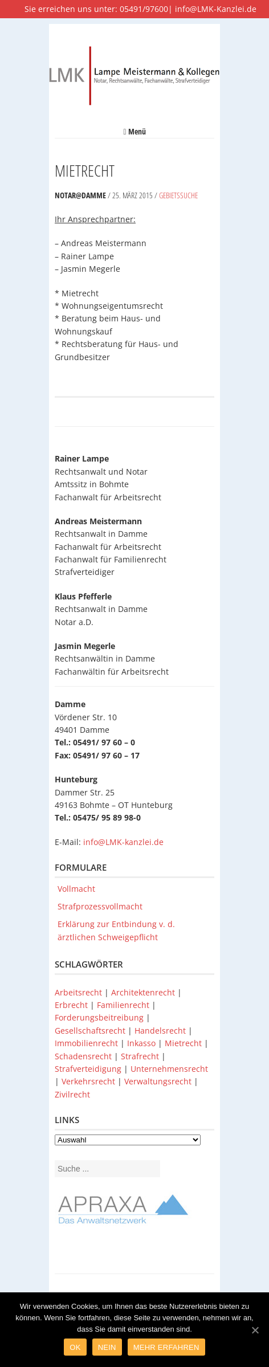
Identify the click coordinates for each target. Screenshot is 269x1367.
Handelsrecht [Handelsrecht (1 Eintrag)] (161, 1030)
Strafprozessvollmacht (100, 906)
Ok (75, 1347)
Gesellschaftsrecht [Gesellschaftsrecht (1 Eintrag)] (91, 1030)
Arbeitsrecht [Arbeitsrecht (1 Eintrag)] (79, 992)
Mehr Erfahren (166, 1347)
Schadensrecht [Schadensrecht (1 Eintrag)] (84, 1056)
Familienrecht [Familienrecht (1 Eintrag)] (124, 1004)
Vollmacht (76, 888)
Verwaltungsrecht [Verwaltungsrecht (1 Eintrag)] (159, 1081)
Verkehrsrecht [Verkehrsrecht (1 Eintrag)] (89, 1081)
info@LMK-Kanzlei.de (215, 8)
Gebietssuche (178, 195)
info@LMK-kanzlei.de (123, 841)
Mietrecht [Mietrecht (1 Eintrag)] (184, 1043)
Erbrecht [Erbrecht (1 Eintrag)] (72, 1004)
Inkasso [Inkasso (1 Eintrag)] (142, 1043)
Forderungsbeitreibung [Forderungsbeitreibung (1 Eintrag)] (100, 1017)
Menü (134, 131)
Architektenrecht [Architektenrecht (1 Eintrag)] (144, 992)
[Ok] (254, 1330)
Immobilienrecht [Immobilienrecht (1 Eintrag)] (87, 1043)
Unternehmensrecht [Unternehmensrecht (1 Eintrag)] (169, 1068)
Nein (107, 1347)
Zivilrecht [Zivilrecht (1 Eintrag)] (72, 1094)
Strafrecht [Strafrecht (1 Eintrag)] (141, 1056)
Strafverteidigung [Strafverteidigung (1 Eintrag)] (89, 1068)
